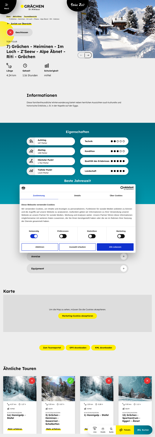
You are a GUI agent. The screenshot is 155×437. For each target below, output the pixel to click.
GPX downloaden (78, 347)
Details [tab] (77, 195)
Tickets (124, 429)
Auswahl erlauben (77, 247)
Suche (111, 430)
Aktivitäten (17, 16)
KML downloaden (103, 347)
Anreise (35, 256)
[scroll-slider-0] (81, 55)
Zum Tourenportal (52, 347)
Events (103, 430)
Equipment (37, 268)
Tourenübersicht (30, 16)
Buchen (143, 429)
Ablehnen (39, 247)
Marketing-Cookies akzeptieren (77, 316)
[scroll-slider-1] (88, 55)
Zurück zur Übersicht (19, 24)
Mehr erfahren (15, 429)
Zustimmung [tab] (39, 195)
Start (8, 16)
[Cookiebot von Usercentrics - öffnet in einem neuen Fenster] (122, 188)
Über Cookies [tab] (116, 195)
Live (95, 429)
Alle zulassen (115, 247)
